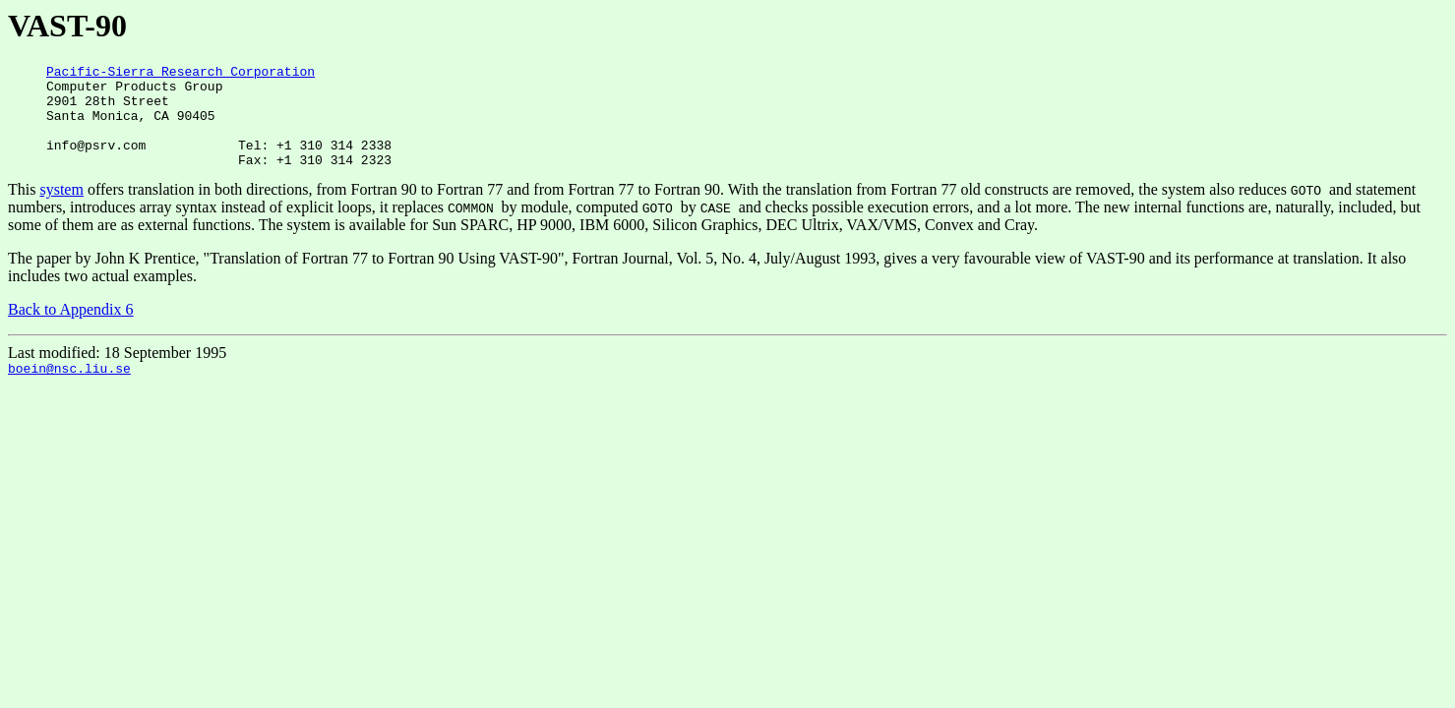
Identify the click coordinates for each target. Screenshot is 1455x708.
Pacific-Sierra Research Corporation (180, 74)
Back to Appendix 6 (71, 330)
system (61, 210)
